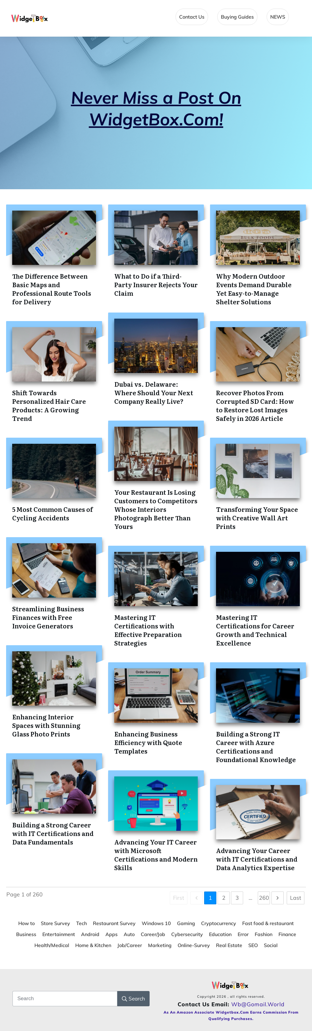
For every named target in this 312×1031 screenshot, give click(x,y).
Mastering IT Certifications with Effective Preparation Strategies (148, 630)
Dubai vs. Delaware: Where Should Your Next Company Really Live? (153, 392)
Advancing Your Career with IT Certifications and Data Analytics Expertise (256, 859)
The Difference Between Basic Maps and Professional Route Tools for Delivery (51, 288)
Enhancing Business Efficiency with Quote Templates (148, 742)
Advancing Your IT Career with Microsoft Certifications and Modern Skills (156, 854)
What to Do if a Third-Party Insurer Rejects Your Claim (156, 284)
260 (264, 897)
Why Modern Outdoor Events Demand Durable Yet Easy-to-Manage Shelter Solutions (254, 288)
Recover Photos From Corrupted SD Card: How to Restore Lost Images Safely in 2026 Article (255, 405)
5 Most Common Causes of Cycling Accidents (52, 513)
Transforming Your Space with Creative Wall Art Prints (257, 518)
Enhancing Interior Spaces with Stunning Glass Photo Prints (46, 725)
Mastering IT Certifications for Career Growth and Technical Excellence (255, 630)
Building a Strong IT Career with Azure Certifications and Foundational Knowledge (256, 746)
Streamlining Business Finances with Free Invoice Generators (48, 617)
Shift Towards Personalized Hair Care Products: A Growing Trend (49, 405)
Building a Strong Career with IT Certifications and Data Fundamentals (53, 833)
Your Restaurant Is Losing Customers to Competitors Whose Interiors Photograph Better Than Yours (155, 509)
